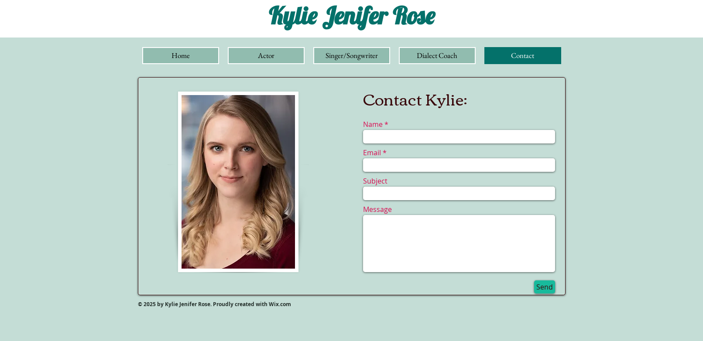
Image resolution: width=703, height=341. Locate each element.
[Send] (544, 286)
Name (373, 124)
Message (377, 209)
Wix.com (280, 304)
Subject (375, 180)
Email (372, 152)
